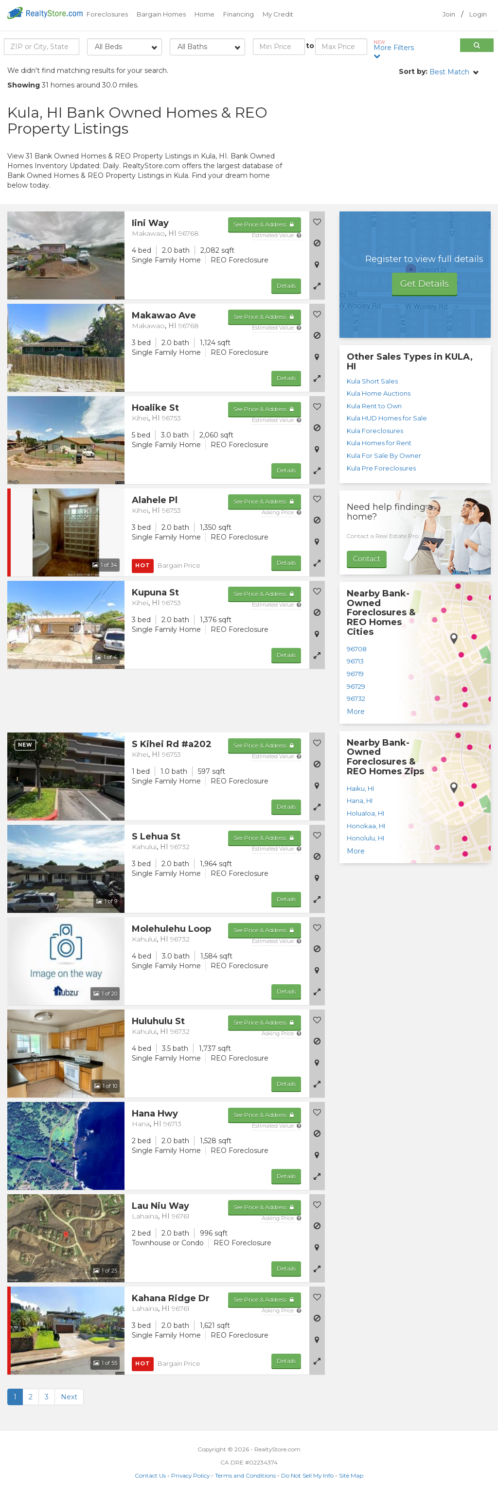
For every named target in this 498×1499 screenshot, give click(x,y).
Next (69, 1397)
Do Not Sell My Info (307, 1475)
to (310, 45)
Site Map (351, 1475)
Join (449, 14)
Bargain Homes (161, 14)
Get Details (424, 284)
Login (478, 14)
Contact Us (150, 1475)
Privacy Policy (190, 1475)
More (356, 711)
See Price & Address (264, 224)
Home (204, 14)
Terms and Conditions (245, 1475)
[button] (317, 286)
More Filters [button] (396, 49)
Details (286, 285)
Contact (366, 559)
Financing (238, 14)
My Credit (278, 14)
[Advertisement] (414, 146)
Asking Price (281, 512)
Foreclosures (107, 14)
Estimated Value (276, 235)
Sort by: (413, 71)
